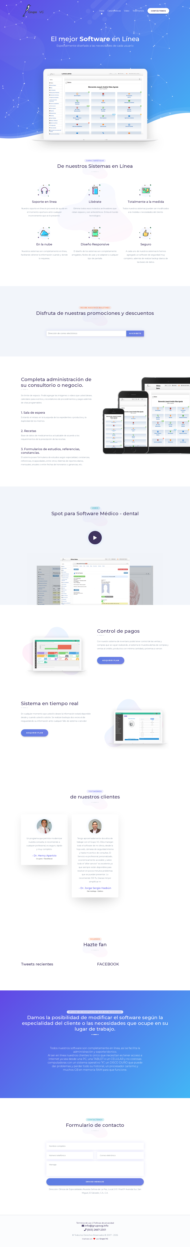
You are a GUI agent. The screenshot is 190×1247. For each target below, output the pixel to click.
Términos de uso (84, 1223)
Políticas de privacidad (103, 1223)
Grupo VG (103, 1239)
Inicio (101, 11)
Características (114, 11)
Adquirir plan (110, 660)
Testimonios (138, 11)
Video (126, 11)
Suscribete (135, 333)
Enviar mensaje (95, 1182)
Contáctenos (158, 11)
